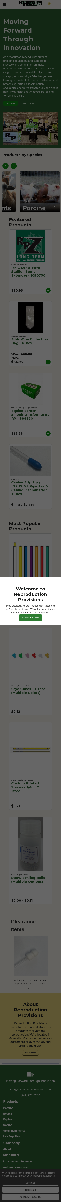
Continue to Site (30, 617)
